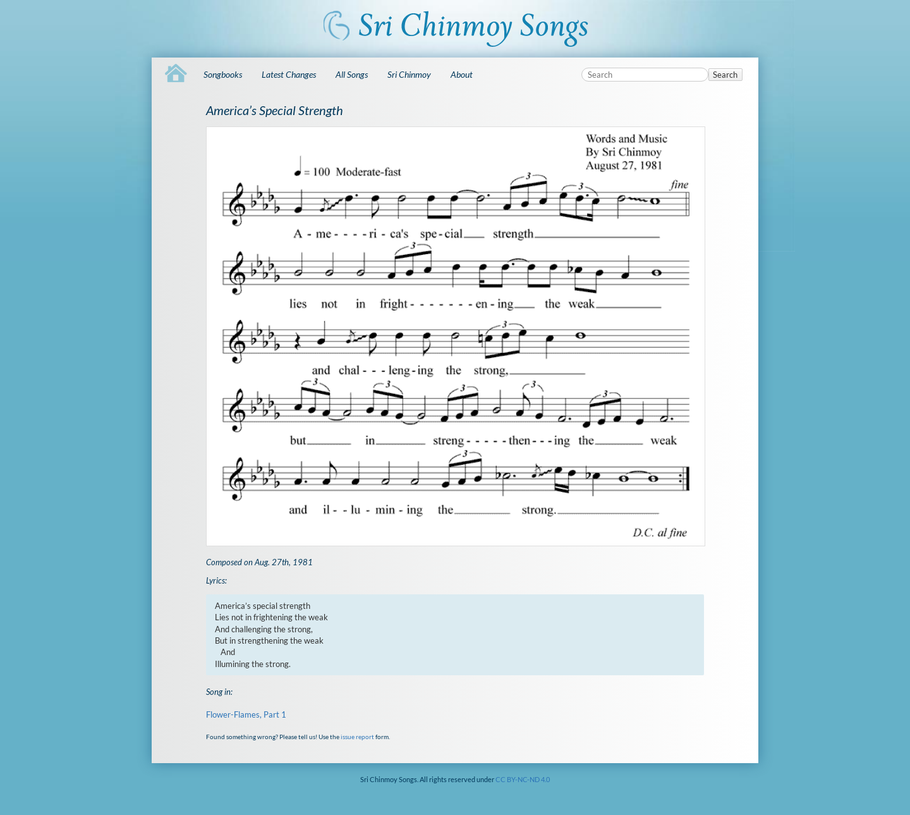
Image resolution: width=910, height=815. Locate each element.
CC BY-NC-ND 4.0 (522, 779)
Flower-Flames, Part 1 (246, 714)
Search (725, 75)
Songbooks (222, 74)
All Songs (352, 74)
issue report (357, 736)
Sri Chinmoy (409, 74)
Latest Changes (289, 74)
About (462, 74)
